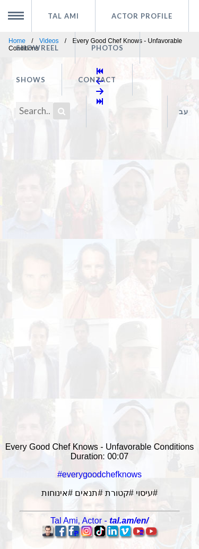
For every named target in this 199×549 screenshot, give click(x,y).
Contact (97, 79)
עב (183, 111)
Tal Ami (63, 16)
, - (99, 520)
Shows (31, 79)
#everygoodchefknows (99, 474)
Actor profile (141, 16)
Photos (107, 48)
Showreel (37, 48)
